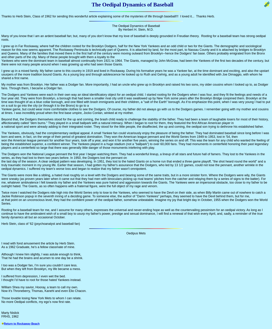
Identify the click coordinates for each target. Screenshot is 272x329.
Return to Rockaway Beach (22, 323)
